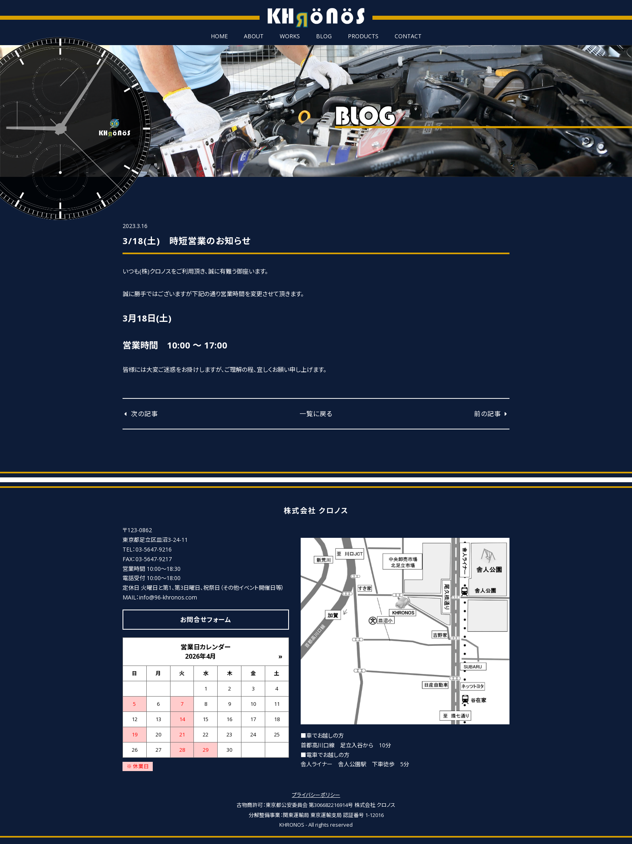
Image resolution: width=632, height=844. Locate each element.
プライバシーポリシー (316, 794)
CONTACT (408, 36)
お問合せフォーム (205, 619)
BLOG (324, 36)
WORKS (290, 36)
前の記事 (491, 413)
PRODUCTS (363, 36)
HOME (219, 36)
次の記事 (140, 413)
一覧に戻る (316, 413)
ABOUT (254, 36)
